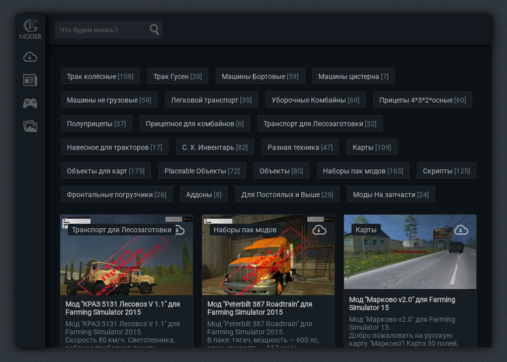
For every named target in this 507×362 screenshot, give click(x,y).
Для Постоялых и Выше (280, 195)
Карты (363, 147)
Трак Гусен (171, 76)
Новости (30, 80)
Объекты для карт (97, 171)
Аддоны (199, 195)
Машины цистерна (348, 76)
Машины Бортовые (253, 76)
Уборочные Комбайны (309, 100)
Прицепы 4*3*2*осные (416, 100)
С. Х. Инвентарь (208, 147)
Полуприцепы (90, 124)
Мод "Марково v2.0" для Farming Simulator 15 (402, 304)
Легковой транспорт (204, 100)
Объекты (275, 171)
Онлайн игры (30, 103)
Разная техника (293, 147)
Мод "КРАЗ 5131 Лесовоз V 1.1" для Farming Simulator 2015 (122, 308)
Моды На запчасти (384, 195)
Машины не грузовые (102, 100)
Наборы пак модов (354, 171)
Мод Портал (30, 29)
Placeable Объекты (195, 171)
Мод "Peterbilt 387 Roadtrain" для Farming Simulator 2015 (259, 308)
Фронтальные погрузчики (110, 195)
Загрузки (30, 57)
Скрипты (438, 171)
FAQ (30, 126)
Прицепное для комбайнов (190, 124)
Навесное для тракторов (108, 147)
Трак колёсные (91, 76)
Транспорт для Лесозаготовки (313, 124)
